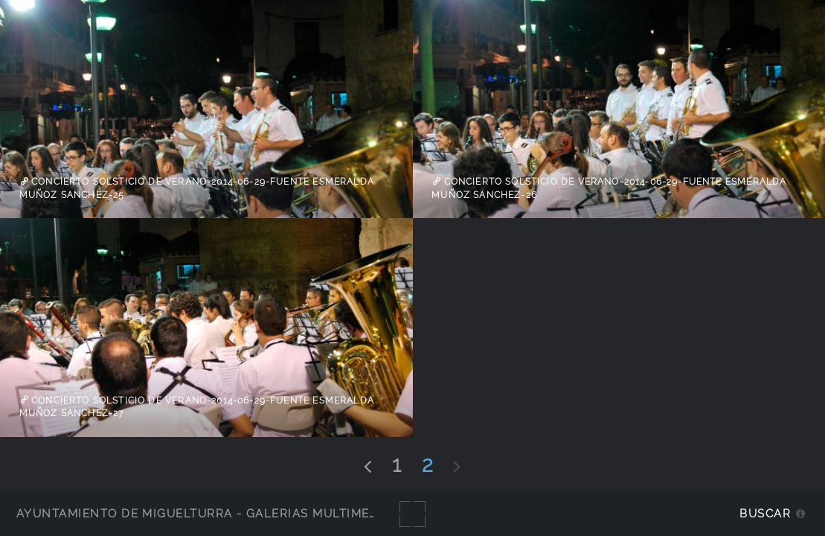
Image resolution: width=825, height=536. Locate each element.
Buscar (765, 513)
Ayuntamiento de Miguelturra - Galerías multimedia (203, 513)
